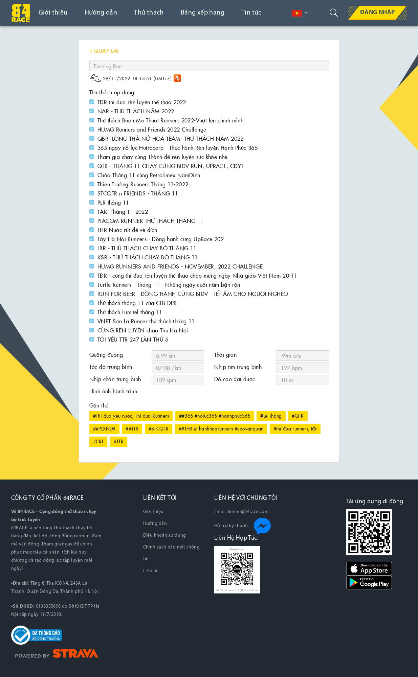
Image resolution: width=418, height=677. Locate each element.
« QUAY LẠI (104, 50)
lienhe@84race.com (248, 511)
